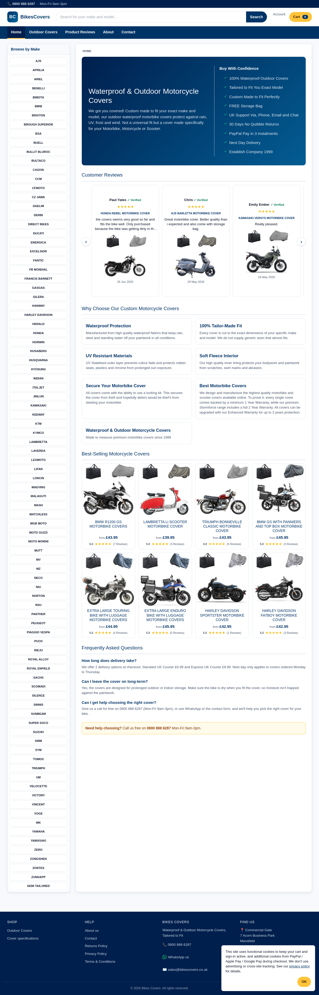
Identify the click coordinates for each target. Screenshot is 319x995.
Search (256, 17)
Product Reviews (80, 32)
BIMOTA (38, 97)
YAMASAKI (38, 840)
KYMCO (38, 432)
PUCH (38, 641)
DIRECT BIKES (38, 224)
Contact (128, 32)
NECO (38, 577)
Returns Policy (96, 946)
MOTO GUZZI (38, 532)
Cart (300, 17)
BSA (38, 133)
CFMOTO (38, 188)
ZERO (38, 849)
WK (38, 822)
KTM (38, 423)
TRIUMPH (38, 768)
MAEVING (38, 487)
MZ (38, 568)
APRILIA (38, 70)
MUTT (38, 550)
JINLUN (38, 396)
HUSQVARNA (38, 360)
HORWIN (38, 342)
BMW (38, 106)
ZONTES (39, 867)
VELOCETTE (38, 786)
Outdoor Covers (43, 32)
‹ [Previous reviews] (86, 241)
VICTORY (38, 795)
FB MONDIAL (38, 269)
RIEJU (38, 650)
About (108, 32)
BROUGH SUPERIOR (38, 124)
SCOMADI (38, 686)
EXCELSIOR (38, 251)
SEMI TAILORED (38, 885)
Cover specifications (23, 938)
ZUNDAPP (38, 877)
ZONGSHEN (38, 858)
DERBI (38, 215)
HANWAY (38, 305)
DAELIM (38, 206)
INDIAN (38, 378)
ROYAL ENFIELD (38, 668)
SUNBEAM (38, 713)
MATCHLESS (38, 514)
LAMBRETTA (38, 441)
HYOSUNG (38, 369)
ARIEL (38, 79)
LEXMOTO (38, 459)
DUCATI (38, 233)
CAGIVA (38, 169)
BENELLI (38, 88)
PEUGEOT (38, 623)
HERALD (38, 324)
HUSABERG (38, 351)
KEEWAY (38, 414)
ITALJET (38, 387)
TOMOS (38, 759)
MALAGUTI (38, 496)
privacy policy (299, 966)
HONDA (38, 333)
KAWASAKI (38, 405)
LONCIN (38, 478)
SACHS (38, 677)
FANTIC (38, 260)
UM (38, 777)
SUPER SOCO (38, 722)
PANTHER (39, 614)
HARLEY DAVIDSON (38, 314)
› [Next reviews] (301, 241)
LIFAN (38, 469)
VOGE (38, 813)
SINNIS (38, 704)
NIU (38, 587)
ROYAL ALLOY (38, 659)
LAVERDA (39, 450)
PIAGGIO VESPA (38, 632)
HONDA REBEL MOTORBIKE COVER (125, 213)
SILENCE (38, 695)
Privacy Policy (96, 954)
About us (92, 931)
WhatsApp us (175, 957)
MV (38, 559)
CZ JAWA (38, 197)
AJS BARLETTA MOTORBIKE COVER (196, 213)
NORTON (38, 595)
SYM (38, 750)
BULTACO (38, 160)
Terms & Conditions (100, 961)
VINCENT (38, 804)
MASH (38, 505)
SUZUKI (38, 732)
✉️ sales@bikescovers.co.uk (185, 970)
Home (16, 32)
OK (304, 982)
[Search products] (151, 16)
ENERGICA (38, 242)
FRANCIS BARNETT (38, 278)
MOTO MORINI (38, 541)
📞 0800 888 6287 (176, 945)
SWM (38, 740)
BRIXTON (38, 115)
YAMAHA (38, 831)
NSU (38, 604)
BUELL (38, 142)
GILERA (38, 296)
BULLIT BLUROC (38, 151)
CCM (38, 178)
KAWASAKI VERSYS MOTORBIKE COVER (267, 218)
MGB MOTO (38, 523)
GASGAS (38, 287)
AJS (38, 60)
